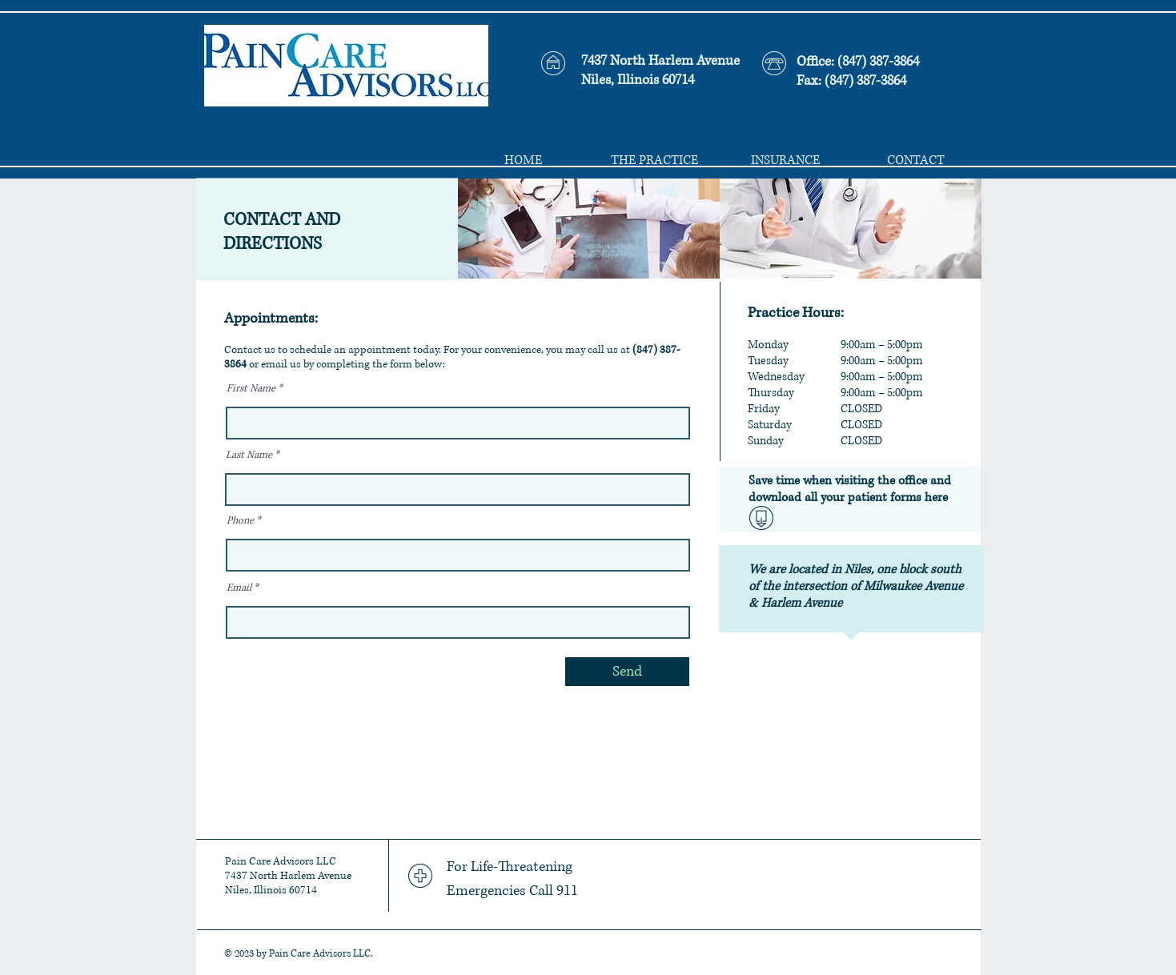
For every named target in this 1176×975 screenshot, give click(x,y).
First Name (251, 389)
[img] (589, 229)
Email (239, 588)
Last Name (249, 455)
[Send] (627, 671)
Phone (240, 521)
